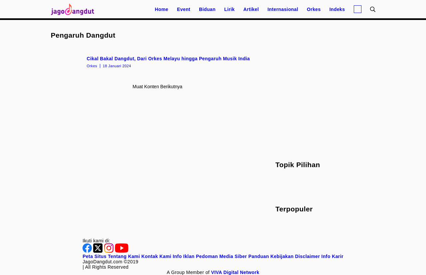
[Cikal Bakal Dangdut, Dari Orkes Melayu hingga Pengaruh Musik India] (157, 62)
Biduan (207, 9)
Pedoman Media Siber (221, 256)
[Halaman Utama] (75, 9)
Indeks (337, 9)
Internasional (283, 9)
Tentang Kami (124, 256)
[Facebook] (88, 251)
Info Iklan (183, 256)
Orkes (314, 9)
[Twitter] (98, 251)
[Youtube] (121, 251)
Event (183, 9)
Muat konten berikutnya (157, 86)
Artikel (251, 9)
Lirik (229, 9)
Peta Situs (94, 256)
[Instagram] (109, 251)
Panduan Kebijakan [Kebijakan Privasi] (271, 256)
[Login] (357, 9)
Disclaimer (307, 256)
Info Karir (332, 256)
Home (161, 9)
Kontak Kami (156, 256)
